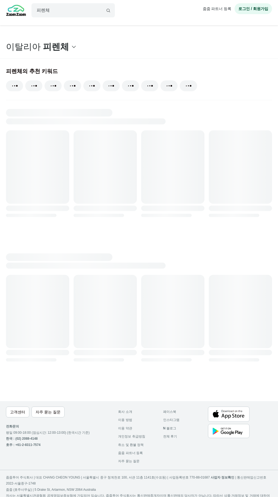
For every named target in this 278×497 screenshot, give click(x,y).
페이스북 (169, 412)
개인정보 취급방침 (131, 436)
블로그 (169, 428)
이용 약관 (125, 428)
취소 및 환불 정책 (131, 445)
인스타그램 (171, 420)
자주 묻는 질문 (129, 461)
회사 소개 (125, 412)
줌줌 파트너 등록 (217, 9)
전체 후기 (170, 436)
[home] (16, 11)
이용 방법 (125, 420)
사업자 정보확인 (222, 477)
